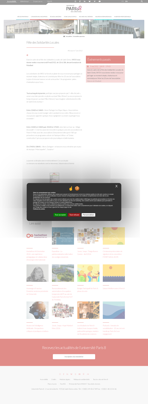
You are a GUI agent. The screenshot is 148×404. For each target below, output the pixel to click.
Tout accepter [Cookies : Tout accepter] (60, 215)
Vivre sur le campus (70, 16)
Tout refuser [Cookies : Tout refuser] (74, 215)
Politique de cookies (39, 209)
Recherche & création (86, 16)
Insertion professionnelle (122, 16)
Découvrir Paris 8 (22, 16)
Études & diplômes (55, 16)
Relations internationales (103, 16)
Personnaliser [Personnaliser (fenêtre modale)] (88, 215)
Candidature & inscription (39, 16)
